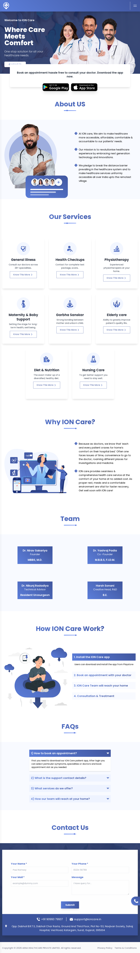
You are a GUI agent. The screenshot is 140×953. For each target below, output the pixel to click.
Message (74, 870)
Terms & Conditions (126, 948)
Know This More (22, 288)
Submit (70, 886)
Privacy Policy (104, 948)
